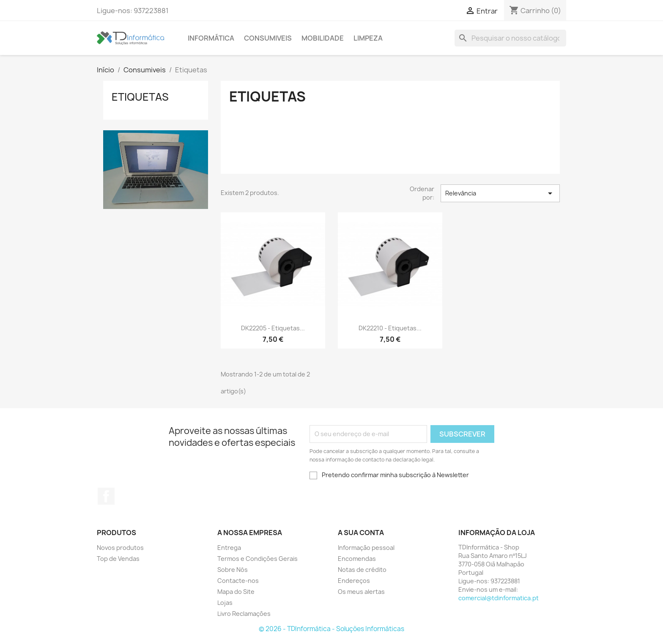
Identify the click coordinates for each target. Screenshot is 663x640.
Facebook (106, 496)
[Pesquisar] (510, 38)
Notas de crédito (362, 570)
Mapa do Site (236, 592)
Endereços (354, 581)
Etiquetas (140, 97)
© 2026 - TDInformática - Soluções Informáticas (331, 628)
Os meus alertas (361, 592)
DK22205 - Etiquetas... (273, 328)
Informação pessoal (366, 548)
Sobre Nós (232, 570)
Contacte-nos (238, 581)
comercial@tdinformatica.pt (498, 598)
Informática (211, 38)
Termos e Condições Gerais (257, 559)
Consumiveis (268, 38)
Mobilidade (322, 38)
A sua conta (361, 532)
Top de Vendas (118, 559)
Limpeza (368, 38)
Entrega (229, 548)
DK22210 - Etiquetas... (390, 328)
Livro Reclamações (244, 614)
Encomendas (357, 559)
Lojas (225, 603)
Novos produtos (120, 548)
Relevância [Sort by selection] (500, 193)
